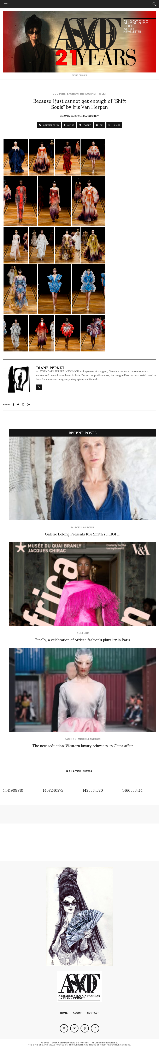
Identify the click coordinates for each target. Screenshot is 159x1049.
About (77, 1012)
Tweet (102, 93)
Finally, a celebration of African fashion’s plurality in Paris (82, 639)
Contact (93, 1012)
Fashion (73, 93)
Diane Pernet (91, 115)
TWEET (85, 125)
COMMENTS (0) (49, 125)
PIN (99, 125)
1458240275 (53, 789)
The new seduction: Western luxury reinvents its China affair (83, 745)
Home (64, 1012)
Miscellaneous (82, 527)
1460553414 (132, 789)
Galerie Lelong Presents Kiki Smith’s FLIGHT (82, 533)
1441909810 (13, 789)
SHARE (69, 125)
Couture (59, 93)
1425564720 (93, 789)
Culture (83, 633)
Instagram (88, 93)
